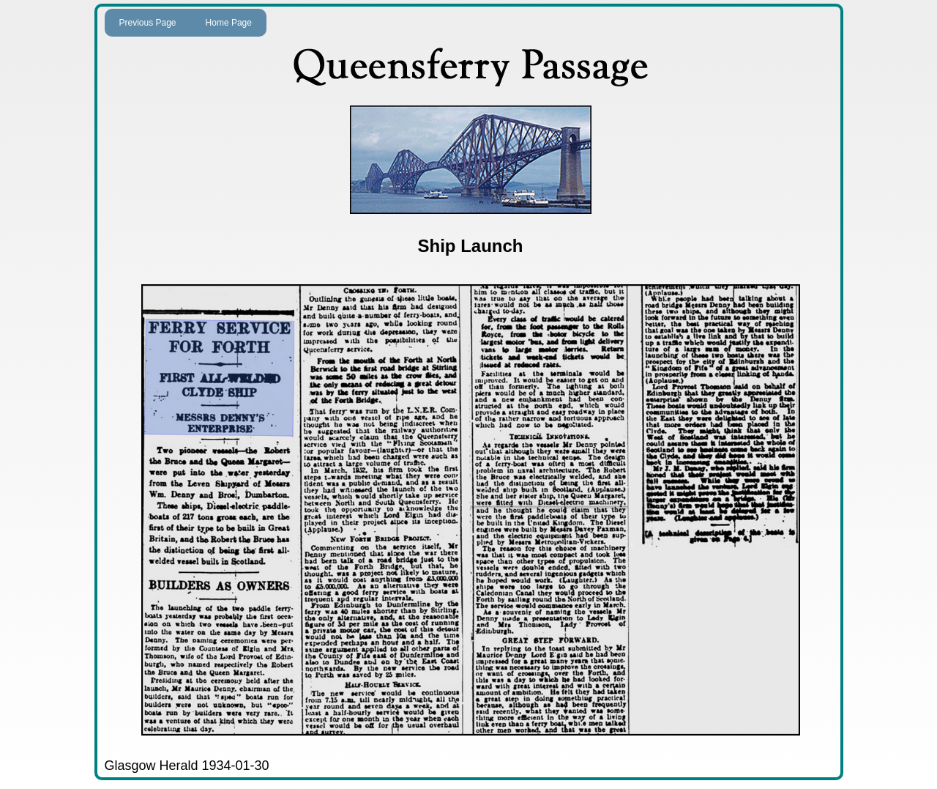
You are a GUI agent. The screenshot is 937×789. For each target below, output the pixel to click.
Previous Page (147, 23)
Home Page (229, 23)
